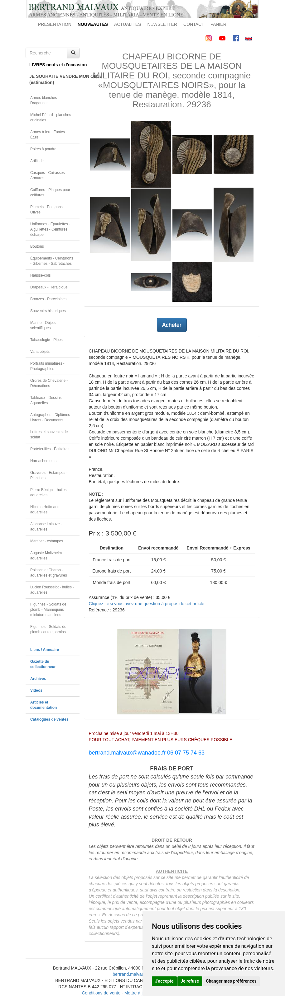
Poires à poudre (43, 149)
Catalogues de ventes (49, 719)
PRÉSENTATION (54, 24)
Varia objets (40, 351)
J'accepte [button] (164, 981)
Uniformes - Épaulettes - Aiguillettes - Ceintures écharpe (50, 229)
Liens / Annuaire (44, 650)
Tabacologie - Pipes (46, 340)
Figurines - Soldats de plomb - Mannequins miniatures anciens (48, 609)
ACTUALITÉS (127, 24)
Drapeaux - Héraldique (49, 287)
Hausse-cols (40, 275)
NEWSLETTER (162, 24)
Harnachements (43, 461)
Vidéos (36, 690)
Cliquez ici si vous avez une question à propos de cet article (146, 603)
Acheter (171, 325)
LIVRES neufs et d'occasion (54, 64)
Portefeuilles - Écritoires (50, 449)
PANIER (218, 24)
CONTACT (193, 24)
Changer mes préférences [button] (231, 981)
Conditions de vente (101, 992)
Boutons (37, 246)
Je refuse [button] (190, 981)
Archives (38, 678)
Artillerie (37, 161)
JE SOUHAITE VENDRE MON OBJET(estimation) (54, 79)
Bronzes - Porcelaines (48, 299)
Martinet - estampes (46, 541)
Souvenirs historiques (48, 311)
